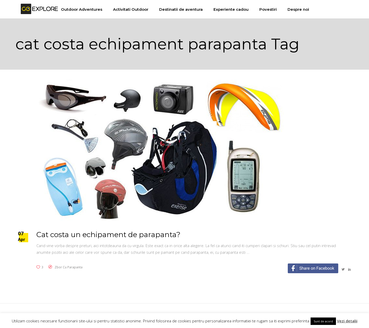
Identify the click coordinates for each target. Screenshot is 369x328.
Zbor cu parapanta (69, 267)
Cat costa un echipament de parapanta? (108, 234)
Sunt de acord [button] (323, 321)
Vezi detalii (347, 320)
